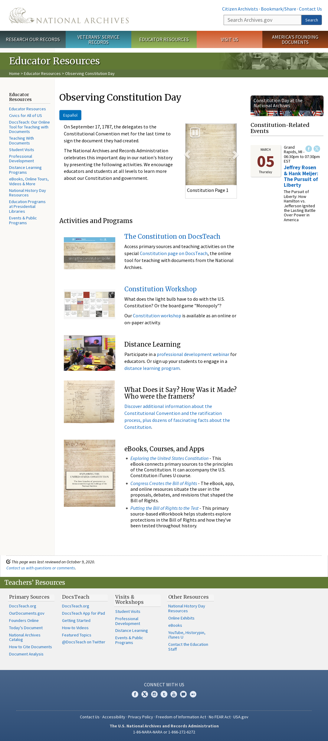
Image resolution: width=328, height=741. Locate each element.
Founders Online (24, 620)
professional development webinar (193, 354)
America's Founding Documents (295, 39)
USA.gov (240, 717)
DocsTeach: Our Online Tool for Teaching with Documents (29, 126)
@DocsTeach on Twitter (83, 642)
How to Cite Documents (30, 646)
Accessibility (113, 717)
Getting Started (76, 620)
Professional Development (21, 159)
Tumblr (164, 694)
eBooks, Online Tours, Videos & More (29, 181)
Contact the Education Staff (188, 647)
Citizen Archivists (240, 9)
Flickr (193, 694)
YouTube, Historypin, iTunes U (186, 635)
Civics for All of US (25, 115)
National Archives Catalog (25, 637)
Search (311, 20)
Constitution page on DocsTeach (174, 253)
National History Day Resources (27, 193)
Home (14, 73)
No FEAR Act (220, 717)
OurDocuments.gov (26, 613)
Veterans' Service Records (98, 39)
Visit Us (229, 39)
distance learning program (152, 368)
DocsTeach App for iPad (83, 613)
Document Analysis (26, 654)
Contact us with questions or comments (40, 568)
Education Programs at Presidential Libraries (27, 206)
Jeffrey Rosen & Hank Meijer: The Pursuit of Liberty (301, 176)
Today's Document (26, 627)
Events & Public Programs (23, 220)
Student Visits (21, 149)
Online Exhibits (181, 618)
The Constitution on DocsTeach (172, 236)
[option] (211, 154)
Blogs (183, 694)
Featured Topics (76, 635)
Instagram (154, 694)
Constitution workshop (157, 315)
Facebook (308, 148)
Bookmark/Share (278, 9)
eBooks (175, 625)
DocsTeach (75, 597)
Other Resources (188, 597)
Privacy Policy (140, 717)
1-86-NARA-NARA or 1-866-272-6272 (164, 732)
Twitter (316, 148)
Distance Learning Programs (25, 170)
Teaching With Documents (21, 140)
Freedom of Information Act (181, 717)
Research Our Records (33, 39)
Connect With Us (164, 684)
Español (70, 115)
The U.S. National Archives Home (69, 15)
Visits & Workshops (129, 599)
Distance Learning (131, 630)
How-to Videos (75, 627)
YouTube (173, 694)
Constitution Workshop (160, 289)
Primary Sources (29, 597)
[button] (187, 154)
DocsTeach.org (22, 606)
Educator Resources (164, 39)
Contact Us (310, 9)
